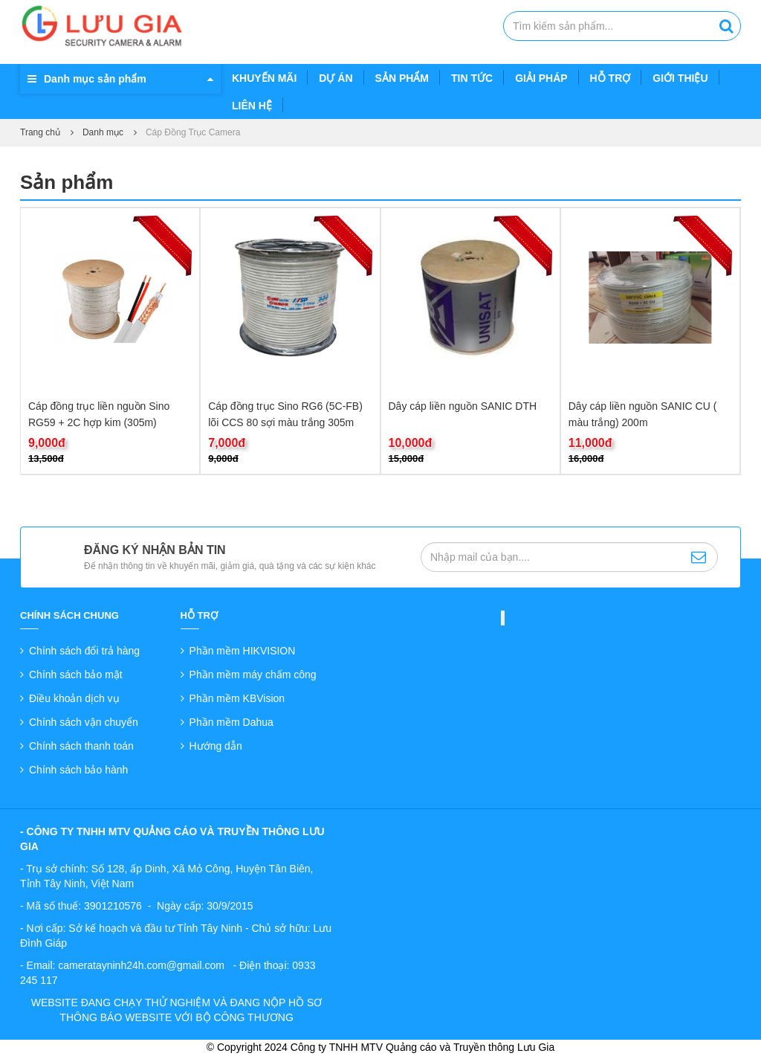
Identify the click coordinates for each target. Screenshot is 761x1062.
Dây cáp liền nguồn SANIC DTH (463, 406)
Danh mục (102, 132)
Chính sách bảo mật (76, 674)
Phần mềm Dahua (231, 722)
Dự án (335, 78)
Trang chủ (40, 132)
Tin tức (472, 78)
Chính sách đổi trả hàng (84, 651)
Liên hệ (252, 106)
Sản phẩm (402, 78)
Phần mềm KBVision (237, 698)
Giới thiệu (679, 78)
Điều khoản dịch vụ (74, 698)
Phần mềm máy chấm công (253, 674)
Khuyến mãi (264, 78)
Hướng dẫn (216, 746)
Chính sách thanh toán (81, 746)
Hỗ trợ (610, 78)
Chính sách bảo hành (78, 770)
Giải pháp (541, 78)
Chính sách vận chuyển (83, 722)
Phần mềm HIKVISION (243, 651)
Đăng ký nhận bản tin (155, 550)
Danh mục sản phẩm (95, 79)
